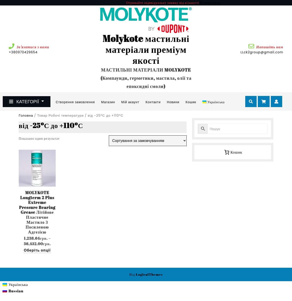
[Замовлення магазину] (148, 140)
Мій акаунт (130, 102)
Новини (173, 102)
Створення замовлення (75, 102)
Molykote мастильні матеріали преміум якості (146, 49)
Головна (26, 115)
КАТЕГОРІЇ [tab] (24, 101)
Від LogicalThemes (146, 274)
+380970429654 (37, 52)
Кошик (191, 102)
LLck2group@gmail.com (261, 52)
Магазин (108, 102)
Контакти (153, 102)
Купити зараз (210, 2)
